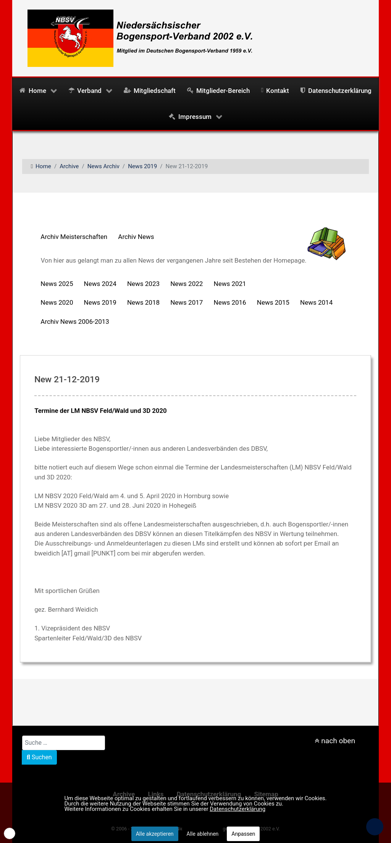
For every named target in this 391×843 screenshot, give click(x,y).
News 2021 (230, 283)
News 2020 (56, 302)
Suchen (39, 757)
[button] (9, 833)
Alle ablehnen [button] (203, 834)
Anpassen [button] (243, 834)
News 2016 (230, 302)
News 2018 (143, 302)
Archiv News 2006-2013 (74, 321)
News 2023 (143, 283)
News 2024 (100, 283)
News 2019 (100, 302)
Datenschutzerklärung (237, 809)
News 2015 (273, 302)
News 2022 (186, 283)
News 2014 (316, 302)
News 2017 (186, 302)
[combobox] (63, 743)
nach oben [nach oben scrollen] (335, 740)
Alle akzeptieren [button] (155, 834)
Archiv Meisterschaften (73, 236)
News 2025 (56, 283)
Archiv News (136, 236)
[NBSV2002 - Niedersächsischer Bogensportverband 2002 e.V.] (137, 37)
